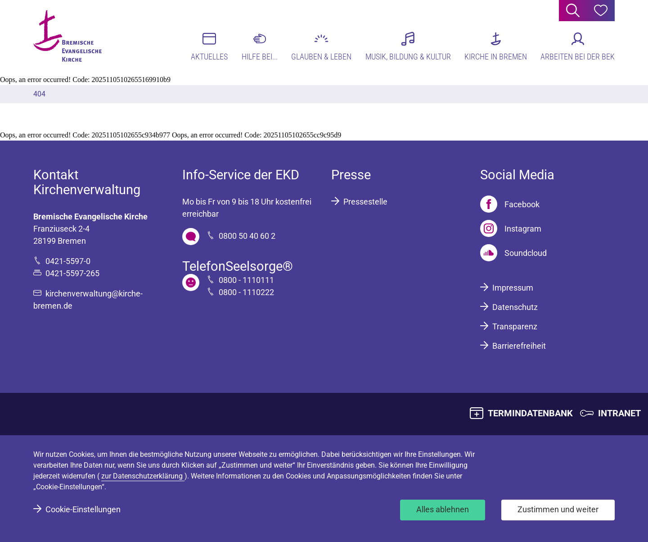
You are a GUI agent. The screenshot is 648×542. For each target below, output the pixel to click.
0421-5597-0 (67, 261)
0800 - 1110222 (246, 292)
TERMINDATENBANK (530, 413)
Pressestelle (365, 201)
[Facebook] (510, 204)
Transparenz (514, 326)
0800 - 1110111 (246, 280)
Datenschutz (515, 307)
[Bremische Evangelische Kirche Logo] (68, 36)
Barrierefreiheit (519, 346)
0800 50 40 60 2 (247, 236)
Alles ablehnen (442, 509)
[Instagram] (510, 228)
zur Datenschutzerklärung (142, 476)
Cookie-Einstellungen (83, 509)
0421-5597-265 (72, 273)
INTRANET (619, 413)
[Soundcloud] (513, 252)
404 (39, 94)
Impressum (512, 287)
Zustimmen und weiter (558, 509)
